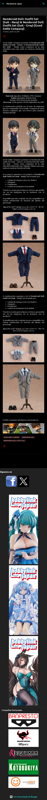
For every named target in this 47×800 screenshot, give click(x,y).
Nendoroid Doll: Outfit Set (14, 440)
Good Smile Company (11, 437)
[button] (4, 36)
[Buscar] (43, 4)
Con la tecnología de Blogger (23, 797)
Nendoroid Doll (28, 437)
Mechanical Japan (14, 4)
